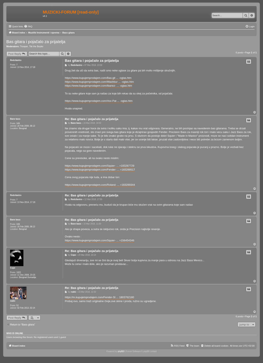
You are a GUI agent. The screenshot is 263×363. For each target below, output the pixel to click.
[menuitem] (28, 26)
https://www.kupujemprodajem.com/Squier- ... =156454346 (99, 240)
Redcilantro (15, 60)
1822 (18, 272)
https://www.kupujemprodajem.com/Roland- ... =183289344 (100, 184)
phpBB (121, 351)
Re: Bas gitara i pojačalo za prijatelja (91, 119)
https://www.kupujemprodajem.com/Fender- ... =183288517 (100, 169)
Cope (12, 268)
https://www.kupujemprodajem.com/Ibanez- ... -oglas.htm (98, 85)
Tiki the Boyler (36, 46)
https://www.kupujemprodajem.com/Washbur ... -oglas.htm (99, 81)
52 (17, 305)
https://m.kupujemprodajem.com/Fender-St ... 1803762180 (99, 297)
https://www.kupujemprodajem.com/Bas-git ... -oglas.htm (98, 77)
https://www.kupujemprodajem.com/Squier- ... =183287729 (99, 165)
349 (18, 123)
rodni (12, 301)
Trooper (24, 46)
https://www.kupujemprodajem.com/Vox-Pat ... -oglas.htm (99, 100)
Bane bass (15, 119)
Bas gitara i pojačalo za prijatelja (35, 41)
